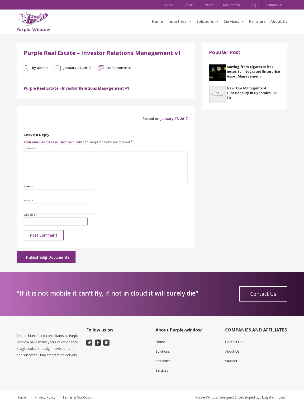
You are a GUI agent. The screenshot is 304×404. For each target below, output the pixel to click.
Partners (257, 21)
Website (29, 215)
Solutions (205, 21)
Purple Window (206, 397)
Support (188, 5)
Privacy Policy (44, 397)
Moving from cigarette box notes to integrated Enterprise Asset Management (253, 71)
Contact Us (274, 5)
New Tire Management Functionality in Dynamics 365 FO (252, 93)
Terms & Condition (77, 397)
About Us (278, 21)
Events (208, 5)
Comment (30, 148)
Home (157, 21)
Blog (253, 5)
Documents (231, 5)
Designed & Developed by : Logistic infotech (253, 397)
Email (28, 201)
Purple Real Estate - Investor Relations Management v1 (76, 88)
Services (231, 21)
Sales (168, 5)
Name (28, 186)
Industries (177, 21)
